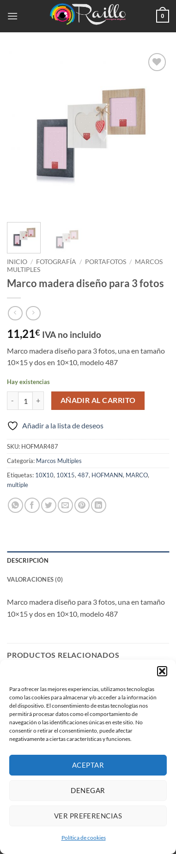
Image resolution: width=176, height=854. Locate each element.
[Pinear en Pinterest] (82, 505)
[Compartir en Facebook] (32, 505)
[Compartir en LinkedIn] (98, 505)
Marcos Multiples (59, 460)
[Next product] (15, 313)
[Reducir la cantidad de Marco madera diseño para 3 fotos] (12, 400)
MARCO (137, 475)
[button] (162, 671)
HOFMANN (107, 475)
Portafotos (105, 261)
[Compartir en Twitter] (48, 505)
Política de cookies (83, 837)
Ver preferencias (88, 816)
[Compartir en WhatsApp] (15, 505)
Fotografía (56, 261)
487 (83, 475)
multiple (17, 484)
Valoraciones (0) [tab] (35, 579)
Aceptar (88, 765)
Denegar (88, 790)
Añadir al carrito (98, 400)
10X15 (65, 475)
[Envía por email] (65, 505)
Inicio (17, 261)
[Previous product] (33, 313)
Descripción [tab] (28, 560)
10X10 (44, 475)
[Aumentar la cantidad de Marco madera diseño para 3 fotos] (38, 400)
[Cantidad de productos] (25, 400)
